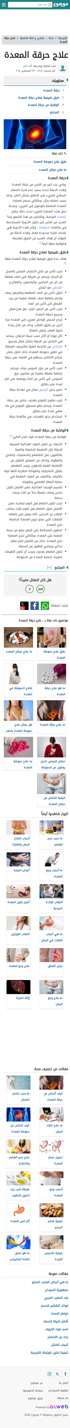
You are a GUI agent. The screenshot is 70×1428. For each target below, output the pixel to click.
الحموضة (44, 227)
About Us (62, 1398)
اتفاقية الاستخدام (58, 1390)
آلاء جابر (27, 65)
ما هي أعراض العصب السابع (50, 1282)
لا (30, 589)
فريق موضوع (35, 1398)
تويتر (24, 606)
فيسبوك (34, 606)
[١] (40, 243)
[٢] (65, 263)
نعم (40, 589)
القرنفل (57, 287)
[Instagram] (49, 1374)
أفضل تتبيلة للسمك (55, 1321)
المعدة (61, 217)
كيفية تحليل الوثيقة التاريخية (49, 1353)
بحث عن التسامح (57, 1337)
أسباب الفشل (59, 1345)
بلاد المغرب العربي (56, 1298)
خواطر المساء (59, 1313)
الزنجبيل (43, 390)
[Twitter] (57, 1374)
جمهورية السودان (56, 1290)
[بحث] (49, 4)
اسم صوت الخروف (56, 1329)
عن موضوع (37, 1382)
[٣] (11, 436)
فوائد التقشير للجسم (54, 1306)
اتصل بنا (63, 1382)
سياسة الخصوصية (33, 1390)
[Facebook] (65, 1374)
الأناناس (57, 346)
